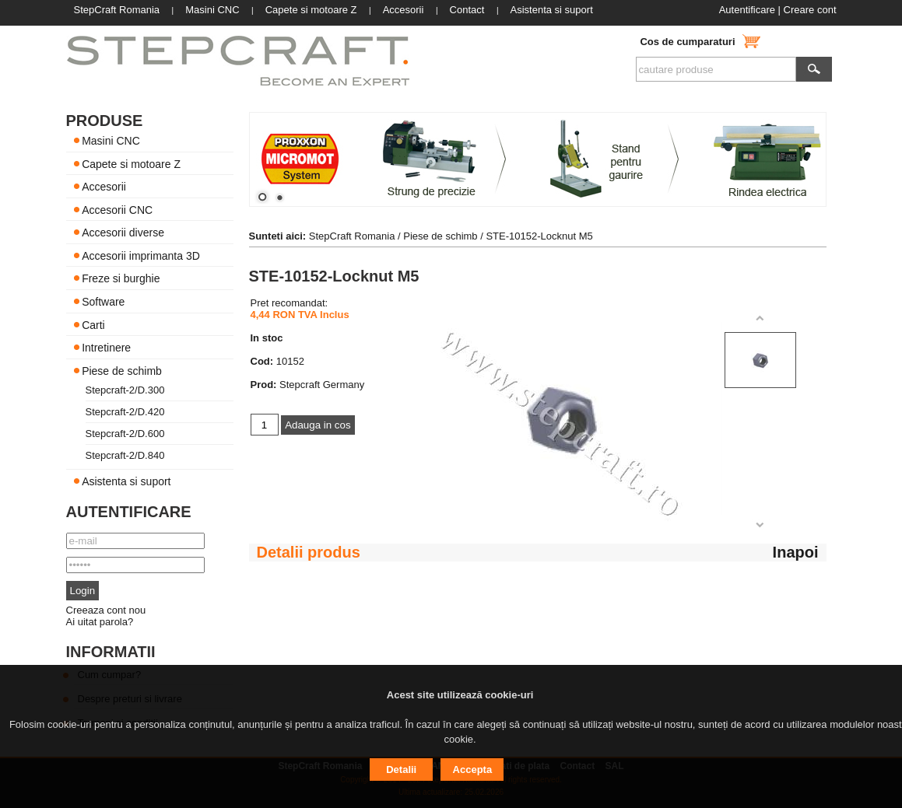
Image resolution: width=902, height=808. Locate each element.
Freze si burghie (121, 278)
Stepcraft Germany (321, 384)
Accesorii (104, 186)
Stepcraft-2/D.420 (125, 412)
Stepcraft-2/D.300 (125, 390)
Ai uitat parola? (100, 622)
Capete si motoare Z (131, 163)
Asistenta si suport (126, 481)
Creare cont (810, 10)
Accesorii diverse (123, 232)
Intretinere (106, 347)
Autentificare (747, 10)
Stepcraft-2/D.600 (125, 433)
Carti (93, 324)
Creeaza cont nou (106, 610)
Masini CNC (111, 141)
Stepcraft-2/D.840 (125, 455)
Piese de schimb (122, 370)
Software (103, 302)
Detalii (401, 769)
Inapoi (796, 552)
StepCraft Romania (352, 236)
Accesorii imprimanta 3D (141, 255)
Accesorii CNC (117, 209)
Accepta (473, 769)
